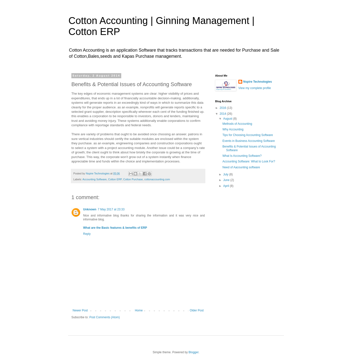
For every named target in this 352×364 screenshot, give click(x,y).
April (226, 186)
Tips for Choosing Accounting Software (247, 135)
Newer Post (80, 310)
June (226, 180)
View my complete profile (254, 88)
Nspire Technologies (257, 81)
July (226, 174)
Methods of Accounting (237, 123)
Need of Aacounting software (241, 167)
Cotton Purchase (133, 179)
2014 (223, 113)
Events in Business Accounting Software (248, 141)
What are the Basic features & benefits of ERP (115, 227)
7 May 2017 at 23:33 (111, 209)
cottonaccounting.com (157, 179)
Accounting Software (94, 179)
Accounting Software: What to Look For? (248, 161)
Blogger (193, 352)
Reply (87, 234)
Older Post (197, 310)
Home (139, 310)
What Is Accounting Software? (242, 156)
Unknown (89, 209)
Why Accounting (232, 129)
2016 (223, 108)
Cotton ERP (115, 179)
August (228, 118)
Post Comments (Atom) (104, 317)
